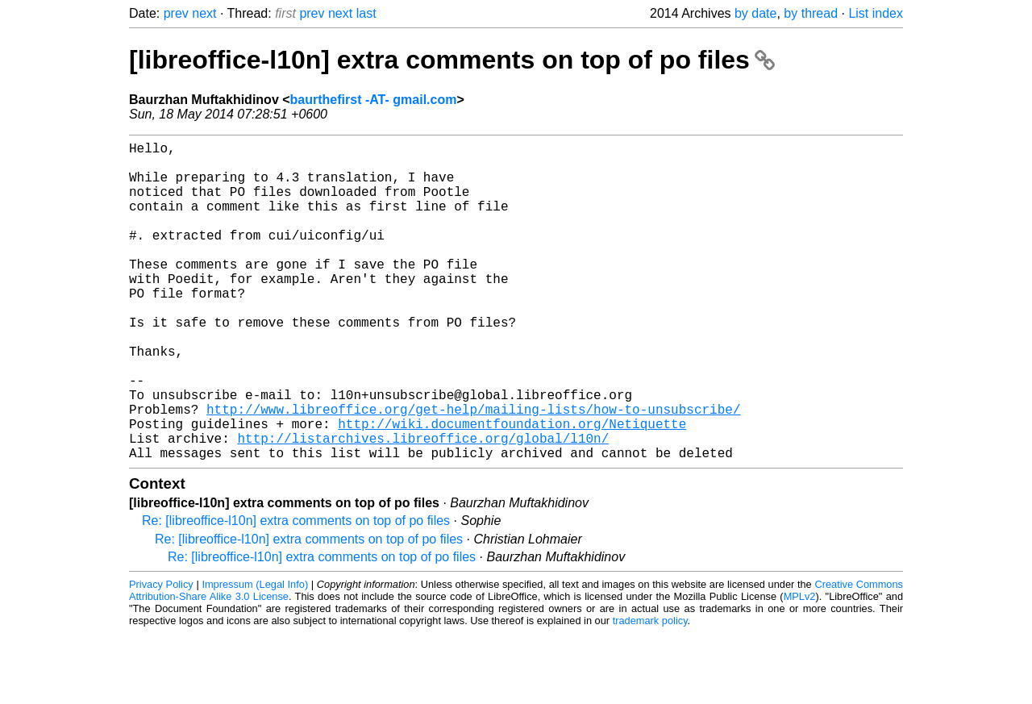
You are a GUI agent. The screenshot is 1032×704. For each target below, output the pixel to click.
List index (875, 13)
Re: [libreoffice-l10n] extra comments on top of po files (296, 591)
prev (176, 13)
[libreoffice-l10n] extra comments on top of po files (452, 59)
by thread (811, 13)
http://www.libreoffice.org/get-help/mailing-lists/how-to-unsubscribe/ (473, 470)
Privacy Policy (161, 655)
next (204, 13)
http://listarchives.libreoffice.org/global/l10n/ (423, 505)
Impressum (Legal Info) (255, 655)
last (366, 13)
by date (755, 13)
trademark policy (650, 691)
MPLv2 (800, 667)
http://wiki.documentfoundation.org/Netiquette (512, 488)
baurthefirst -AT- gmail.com (373, 99)
